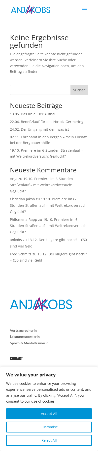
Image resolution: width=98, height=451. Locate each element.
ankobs (16, 239)
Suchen (79, 90)
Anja (13, 178)
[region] (49, 409)
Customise (49, 427)
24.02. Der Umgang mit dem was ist (39, 129)
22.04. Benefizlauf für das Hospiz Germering (46, 121)
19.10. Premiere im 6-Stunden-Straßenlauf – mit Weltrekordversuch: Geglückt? (42, 184)
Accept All (49, 413)
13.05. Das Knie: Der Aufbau (33, 114)
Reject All (49, 440)
